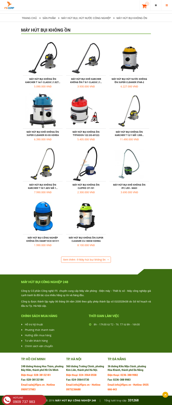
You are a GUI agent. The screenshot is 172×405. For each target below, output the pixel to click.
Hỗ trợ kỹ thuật (32, 324)
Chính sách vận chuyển (37, 346)
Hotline (51, 384)
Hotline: (96, 384)
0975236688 (73, 389)
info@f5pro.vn (81, 384)
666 (110, 389)
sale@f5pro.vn (36, 384)
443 (115, 389)
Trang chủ (29, 18)
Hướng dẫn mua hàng (36, 335)
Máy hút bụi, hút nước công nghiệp (86, 18)
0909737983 (28, 389)
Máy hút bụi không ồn (131, 18)
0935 (146, 384)
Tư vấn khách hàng (34, 341)
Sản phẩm (49, 18)
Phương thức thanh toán (37, 330)
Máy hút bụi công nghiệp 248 (75, 400)
